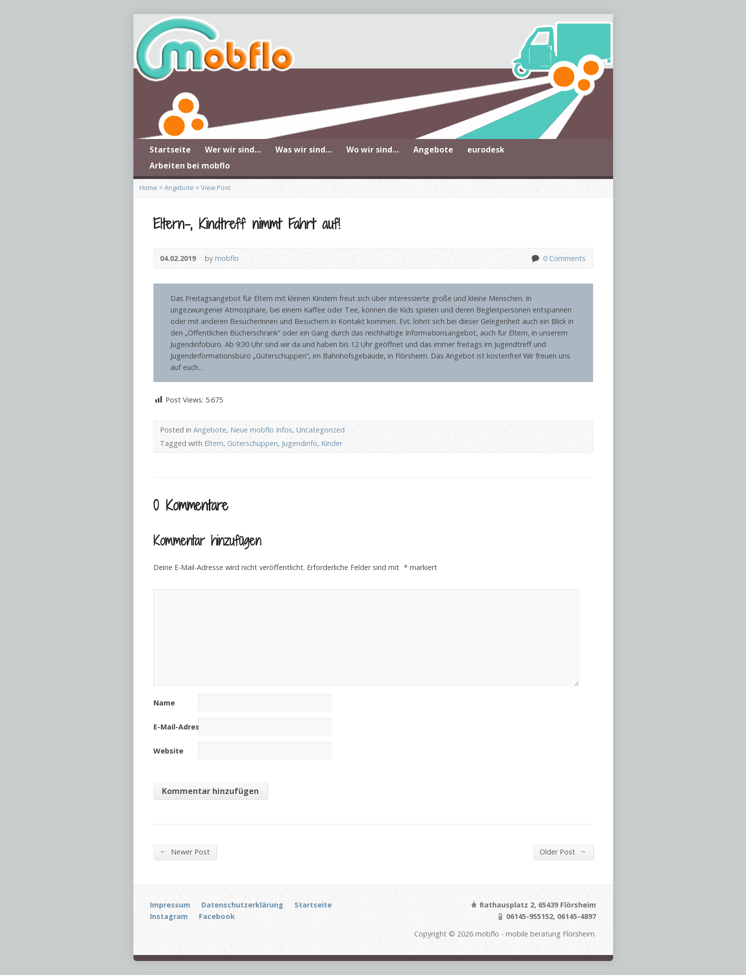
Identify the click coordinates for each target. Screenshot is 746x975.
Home (148, 187)
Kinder (331, 443)
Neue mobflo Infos (261, 429)
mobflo (227, 258)
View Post (215, 187)
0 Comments (535, 258)
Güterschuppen (252, 443)
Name (164, 703)
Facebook (217, 916)
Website (168, 751)
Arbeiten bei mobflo (189, 165)
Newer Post (185, 851)
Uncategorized (320, 429)
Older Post (563, 851)
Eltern (213, 443)
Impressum (170, 905)
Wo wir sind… (372, 149)
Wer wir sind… (233, 149)
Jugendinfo (299, 443)
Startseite (170, 149)
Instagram (169, 916)
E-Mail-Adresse (180, 727)
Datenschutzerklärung (242, 905)
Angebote (433, 149)
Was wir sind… (303, 149)
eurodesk (486, 149)
